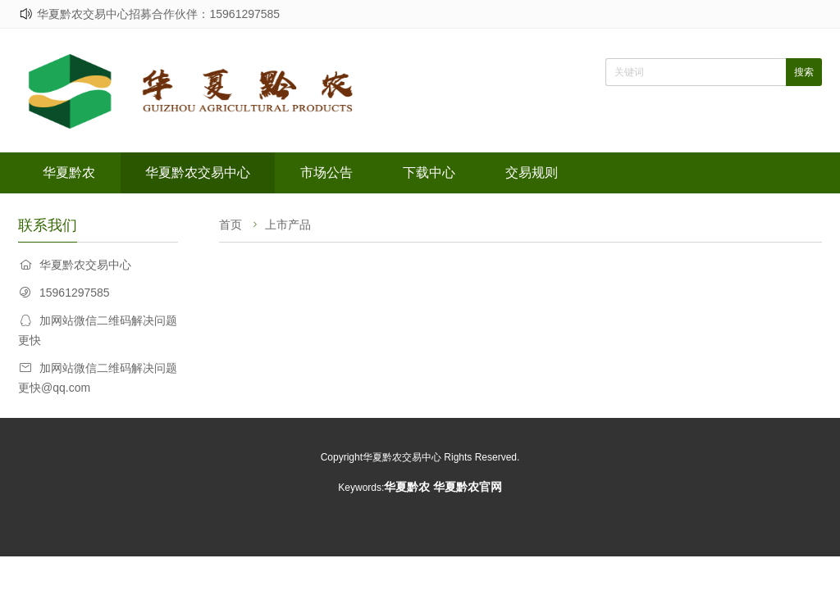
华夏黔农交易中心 (197, 172)
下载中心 (429, 172)
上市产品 (288, 224)
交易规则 (531, 172)
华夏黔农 (69, 172)
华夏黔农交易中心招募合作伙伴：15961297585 (158, 13)
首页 (230, 224)
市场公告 (326, 172)
